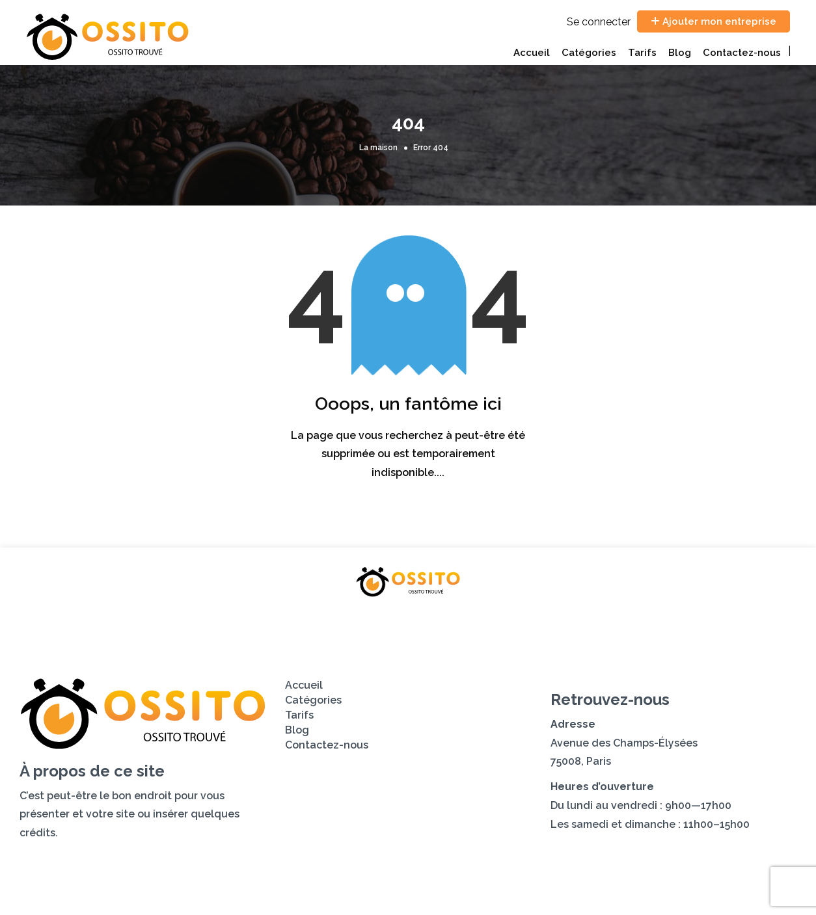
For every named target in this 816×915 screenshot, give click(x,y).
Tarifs (642, 53)
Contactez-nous (742, 53)
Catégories (589, 53)
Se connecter (599, 22)
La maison (378, 147)
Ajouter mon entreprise (713, 21)
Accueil (531, 53)
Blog (679, 53)
